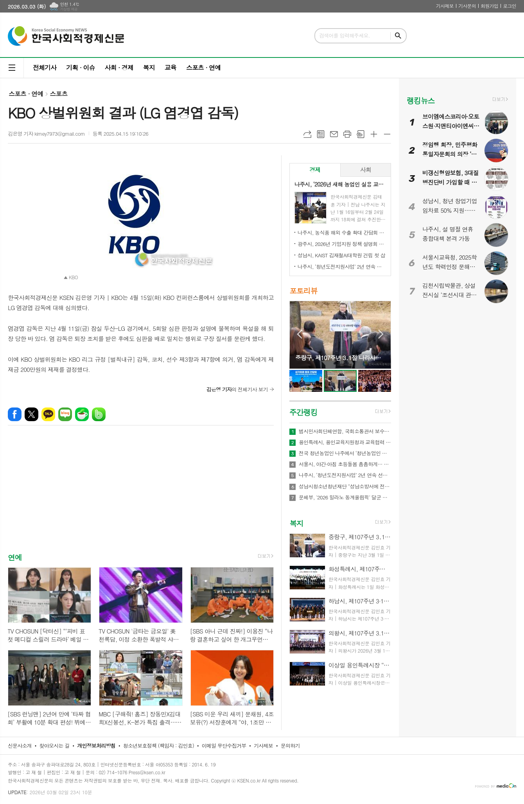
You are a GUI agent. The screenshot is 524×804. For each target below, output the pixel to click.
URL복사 (307, 134)
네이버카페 (82, 414)
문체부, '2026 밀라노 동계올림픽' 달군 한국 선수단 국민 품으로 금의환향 (345, 497)
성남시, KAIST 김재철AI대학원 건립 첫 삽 (341, 255)
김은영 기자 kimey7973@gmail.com (46, 133)
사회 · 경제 (118, 67)
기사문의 (467, 5)
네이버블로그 (65, 414)
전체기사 (44, 67)
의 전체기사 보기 (237, 389)
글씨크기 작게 (387, 134)
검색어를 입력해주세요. (344, 35)
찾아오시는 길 (54, 745)
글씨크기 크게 (374, 134)
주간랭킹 (303, 412)
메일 (334, 134)
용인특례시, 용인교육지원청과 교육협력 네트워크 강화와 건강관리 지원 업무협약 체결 (345, 442)
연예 (15, 557)
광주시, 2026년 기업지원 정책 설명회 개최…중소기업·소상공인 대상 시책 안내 (342, 244)
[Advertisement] (141, 496)
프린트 (347, 134)
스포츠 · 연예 (203, 67)
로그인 (509, 5)
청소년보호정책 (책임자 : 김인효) (158, 745)
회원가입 (489, 5)
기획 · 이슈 (80, 67)
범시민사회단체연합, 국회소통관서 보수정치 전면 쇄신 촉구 (345, 431)
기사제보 (445, 5)
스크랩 (360, 134)
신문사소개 (20, 745)
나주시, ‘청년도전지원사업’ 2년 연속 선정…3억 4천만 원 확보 (342, 266)
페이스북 (15, 414)
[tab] (315, 170)
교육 (170, 67)
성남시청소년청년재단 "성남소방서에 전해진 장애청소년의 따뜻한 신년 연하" (345, 486)
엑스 (31, 414)
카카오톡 (48, 414)
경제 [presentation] (314, 169)
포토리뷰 (303, 290)
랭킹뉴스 (420, 100)
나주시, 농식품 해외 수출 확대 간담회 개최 (342, 232)
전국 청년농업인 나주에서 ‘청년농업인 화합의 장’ (345, 453)
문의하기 (290, 745)
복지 (149, 67)
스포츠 (58, 93)
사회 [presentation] (365, 169)
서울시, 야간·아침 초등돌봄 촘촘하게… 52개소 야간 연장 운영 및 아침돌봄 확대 (345, 464)
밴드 (99, 414)
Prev (299, 334)
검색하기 (398, 36)
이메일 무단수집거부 (224, 745)
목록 (321, 134)
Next (381, 334)
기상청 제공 (68, 9)
